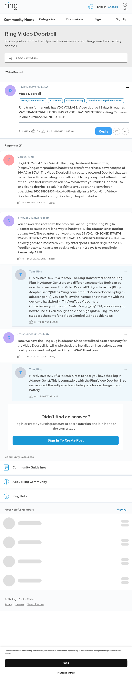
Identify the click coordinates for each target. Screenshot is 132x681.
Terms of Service (35, 604)
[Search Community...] (68, 58)
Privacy (8, 604)
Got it (66, 663)
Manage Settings (66, 672)
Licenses (19, 604)
